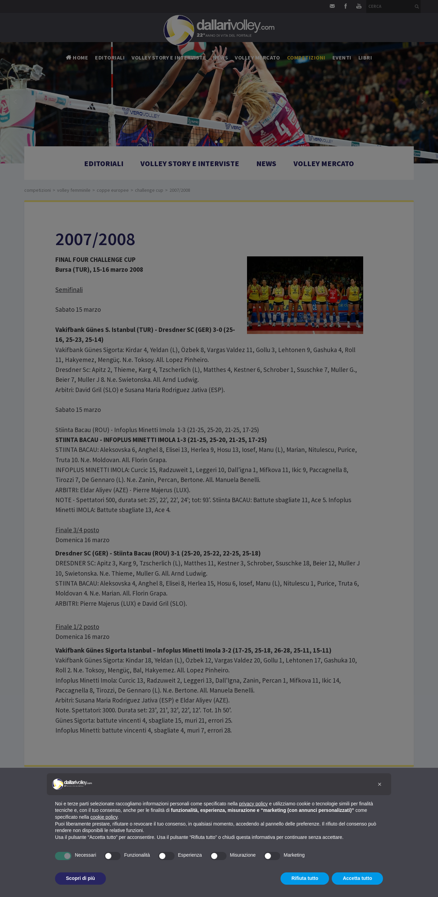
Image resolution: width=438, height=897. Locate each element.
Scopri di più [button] (80, 878)
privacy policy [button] (253, 803)
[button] (379, 784)
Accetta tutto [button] (357, 878)
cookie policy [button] (104, 817)
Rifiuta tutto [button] (304, 878)
